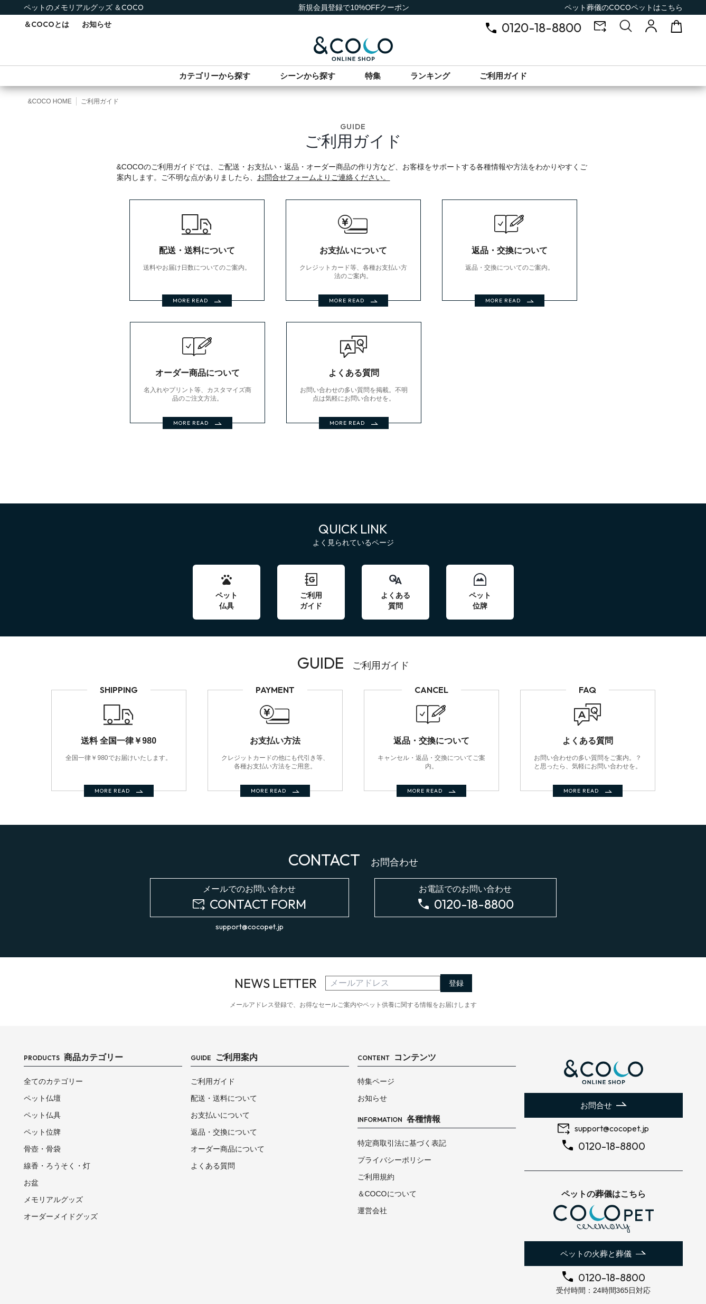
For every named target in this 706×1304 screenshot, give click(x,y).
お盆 (31, 1138)
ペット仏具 (42, 1071)
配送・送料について (224, 1054)
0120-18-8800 (541, 27)
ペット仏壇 (42, 1054)
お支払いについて (220, 1071)
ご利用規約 (375, 1132)
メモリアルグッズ (53, 1155)
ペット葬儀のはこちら (623, 7)
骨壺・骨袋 (42, 1104)
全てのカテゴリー (53, 1037)
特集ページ (375, 1037)
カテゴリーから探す (214, 75)
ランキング (430, 75)
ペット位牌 (42, 1087)
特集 (373, 75)
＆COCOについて (387, 1149)
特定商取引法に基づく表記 (401, 1098)
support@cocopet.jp (249, 882)
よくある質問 (213, 1121)
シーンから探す (307, 75)
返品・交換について (224, 1087)
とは (46, 24)
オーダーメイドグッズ (61, 1172)
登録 (456, 939)
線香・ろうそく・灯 (57, 1121)
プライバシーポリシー (394, 1115)
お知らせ (96, 24)
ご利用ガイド (503, 75)
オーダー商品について (228, 1104)
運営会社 (372, 1166)
